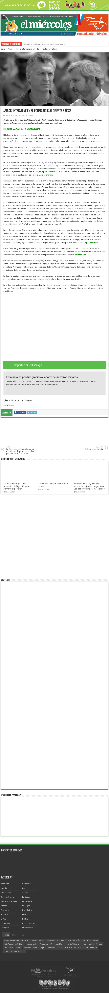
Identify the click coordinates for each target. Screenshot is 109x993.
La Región (26, 906)
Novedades (27, 910)
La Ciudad (26, 897)
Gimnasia (24, 940)
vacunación (87, 940)
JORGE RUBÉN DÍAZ (73, 940)
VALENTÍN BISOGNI (81, 948)
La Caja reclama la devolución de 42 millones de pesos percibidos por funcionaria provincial (20, 450)
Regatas (42, 948)
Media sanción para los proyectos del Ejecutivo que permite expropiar (16, 486)
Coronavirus (50, 940)
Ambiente (5, 884)
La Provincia (27, 901)
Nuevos (15, 935)
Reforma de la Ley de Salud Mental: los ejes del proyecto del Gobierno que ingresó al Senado (89, 486)
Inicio (3, 49)
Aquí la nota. (81, 255)
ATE (51, 944)
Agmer (41, 940)
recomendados (32, 944)
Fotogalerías (6, 928)
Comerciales (6, 893)
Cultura (4, 906)
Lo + (23, 935)
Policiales (26, 914)
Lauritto (18, 948)
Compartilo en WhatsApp (27, 364)
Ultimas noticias (28, 923)
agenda (95, 940)
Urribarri (99, 944)
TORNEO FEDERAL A (65, 948)
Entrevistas (5, 923)
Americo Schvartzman (11, 940)
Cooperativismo (7, 897)
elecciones (51, 948)
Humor (25, 888)
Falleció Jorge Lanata (88, 448)
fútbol (35, 948)
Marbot (91, 944)
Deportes (5, 910)
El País (3, 919)
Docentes (27, 948)
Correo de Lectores (9, 901)
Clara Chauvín (8, 948)
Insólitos (25, 893)
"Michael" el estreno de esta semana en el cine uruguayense (45, 44)
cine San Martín (19, 951)
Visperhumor (27, 928)
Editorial (4, 914)
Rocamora (60, 940)
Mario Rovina (8, 944)
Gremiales (26, 884)
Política (10, 49)
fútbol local (8, 951)
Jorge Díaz (58, 944)
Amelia (4, 888)
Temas (6, 935)
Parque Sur (44, 944)
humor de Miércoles (72, 944)
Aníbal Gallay (19, 944)
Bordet (83, 944)
